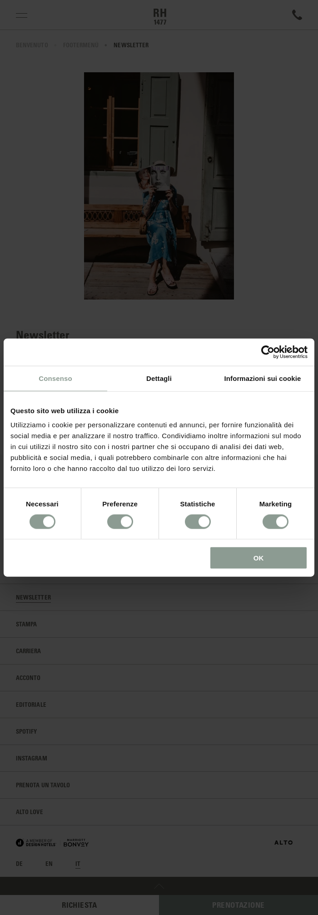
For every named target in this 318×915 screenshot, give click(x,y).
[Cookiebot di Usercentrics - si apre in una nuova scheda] (268, 352)
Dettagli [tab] (159, 378)
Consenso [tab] (55, 378)
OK (258, 558)
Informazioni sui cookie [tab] (262, 378)
